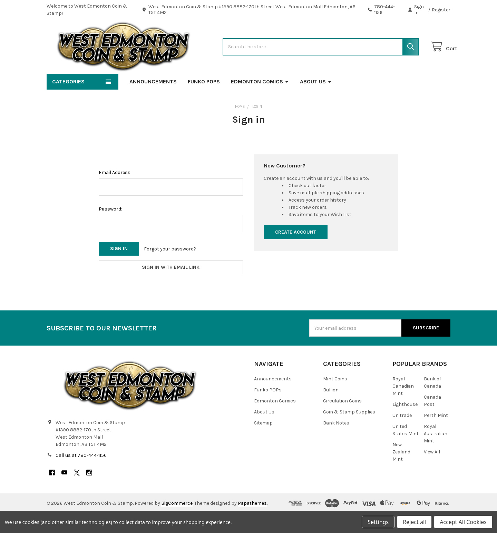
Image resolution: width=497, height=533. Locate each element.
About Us (316, 101)
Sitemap (263, 443)
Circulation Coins (342, 421)
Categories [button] (68, 101)
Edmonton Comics (260, 101)
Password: (110, 229)
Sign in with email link (170, 287)
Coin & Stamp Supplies (349, 432)
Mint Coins (335, 399)
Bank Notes (336, 443)
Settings (378, 522)
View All (432, 472)
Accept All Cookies (463, 522)
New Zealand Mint (401, 472)
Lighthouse (405, 424)
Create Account (295, 252)
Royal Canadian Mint (403, 406)
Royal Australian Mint (435, 453)
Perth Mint (436, 435)
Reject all (414, 522)
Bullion (331, 410)
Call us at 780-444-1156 (81, 475)
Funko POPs (204, 101)
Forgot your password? (170, 269)
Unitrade (402, 435)
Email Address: (115, 192)
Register (441, 10)
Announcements (153, 101)
